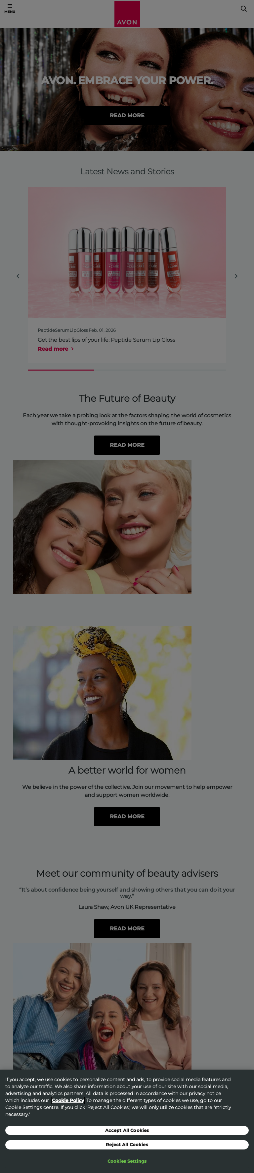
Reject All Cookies (127, 1149)
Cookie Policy (68, 1105)
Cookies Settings (127, 1165)
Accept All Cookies (127, 1134)
